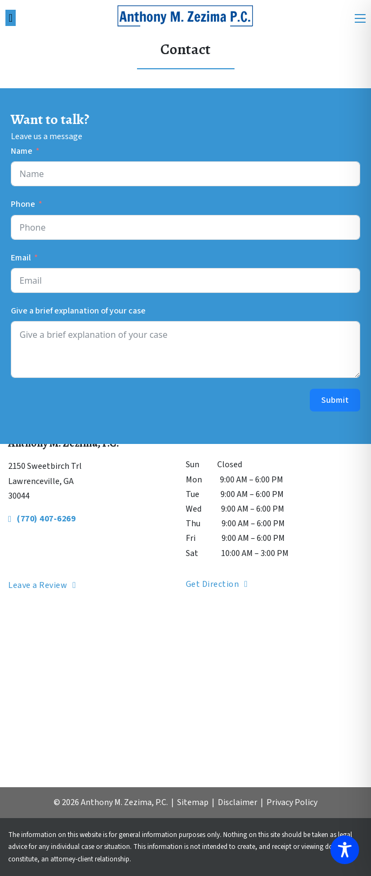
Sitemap (193, 802)
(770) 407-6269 (41, 519)
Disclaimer (237, 802)
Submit (335, 400)
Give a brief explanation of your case (78, 311)
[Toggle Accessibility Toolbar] (344, 849)
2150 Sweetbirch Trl (45, 466)
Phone (23, 204)
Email (21, 258)
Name (21, 151)
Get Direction (217, 584)
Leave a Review (42, 585)
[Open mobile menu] (360, 18)
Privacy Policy (291, 802)
